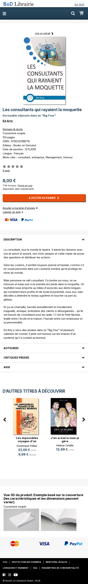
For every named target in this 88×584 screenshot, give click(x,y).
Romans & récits (13, 129)
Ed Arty (8, 121)
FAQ (35, 568)
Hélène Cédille (65, 445)
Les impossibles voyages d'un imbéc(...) (27, 441)
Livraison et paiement (16, 568)
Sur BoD (79, 4)
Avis (7, 367)
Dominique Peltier (27, 445)
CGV (5, 562)
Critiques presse (16, 357)
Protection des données (26, 562)
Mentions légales (56, 562)
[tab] (44, 237)
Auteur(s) (11, 348)
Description (13, 239)
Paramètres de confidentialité (60, 568)
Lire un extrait (42, 33)
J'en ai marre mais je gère (65, 439)
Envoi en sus (25, 185)
